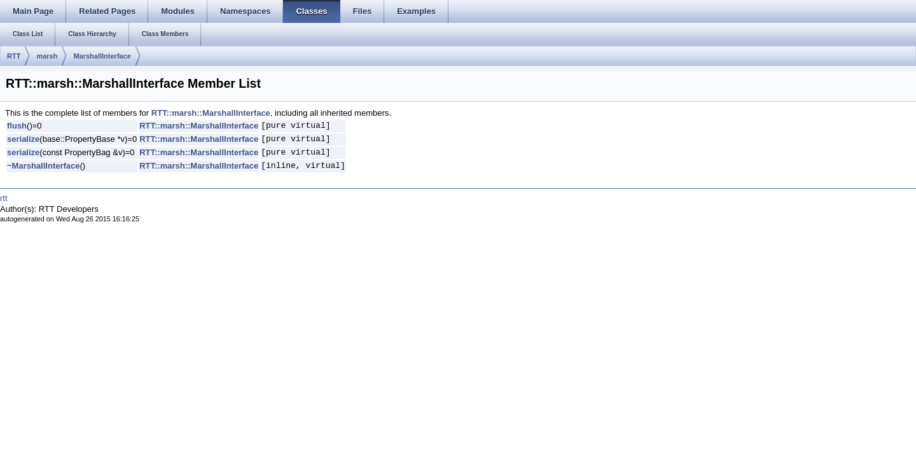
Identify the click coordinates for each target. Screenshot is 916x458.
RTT (13, 56)
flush (17, 125)
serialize (23, 139)
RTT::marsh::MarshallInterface (210, 113)
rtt (4, 198)
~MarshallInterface (43, 165)
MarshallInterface (101, 56)
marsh (46, 56)
